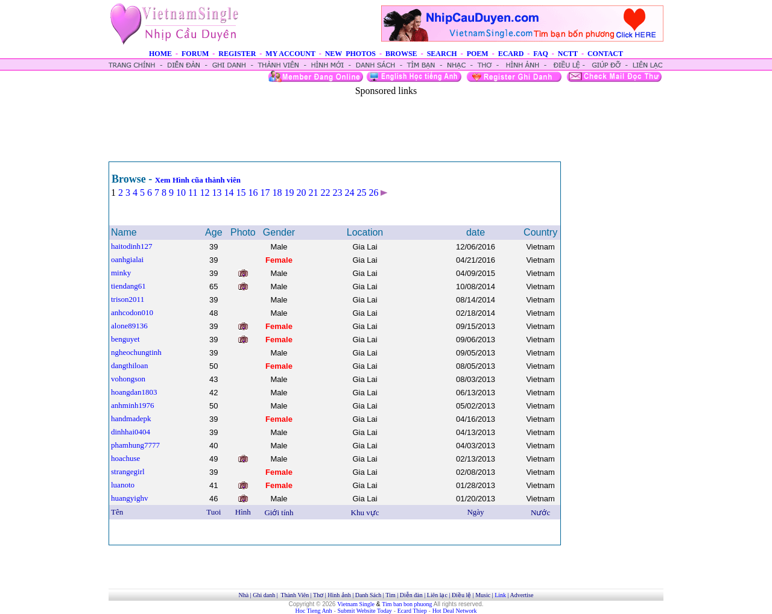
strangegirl (128, 471)
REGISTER (237, 53)
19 (289, 192)
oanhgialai (127, 259)
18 (277, 192)
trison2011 (127, 299)
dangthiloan (129, 365)
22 (325, 192)
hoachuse (125, 458)
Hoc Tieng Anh (314, 610)
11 (192, 192)
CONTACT (605, 53)
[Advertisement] (386, 123)
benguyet (125, 338)
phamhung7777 (135, 445)
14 (228, 192)
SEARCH (442, 53)
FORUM (195, 53)
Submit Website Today (365, 610)
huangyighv (129, 498)
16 (253, 192)
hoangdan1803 (134, 391)
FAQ (540, 53)
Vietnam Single (356, 604)
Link (500, 595)
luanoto (122, 484)
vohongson (128, 378)
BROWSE (401, 53)
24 (349, 192)
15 (240, 192)
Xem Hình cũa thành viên (198, 179)
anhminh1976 (132, 405)
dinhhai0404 (130, 431)
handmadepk (131, 418)
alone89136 (129, 325)
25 (361, 192)
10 (181, 192)
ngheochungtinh (136, 352)
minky (121, 272)
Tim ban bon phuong (407, 604)
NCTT (568, 53)
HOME (160, 53)
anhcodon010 (132, 312)
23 (337, 192)
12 (204, 192)
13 (216, 192)
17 (265, 192)
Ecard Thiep (412, 610)
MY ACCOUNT (290, 53)
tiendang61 (128, 285)
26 (373, 192)
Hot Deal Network (454, 610)
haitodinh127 (132, 246)
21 (313, 192)
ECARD (511, 53)
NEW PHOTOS (350, 53)
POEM (478, 53)
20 (301, 192)
